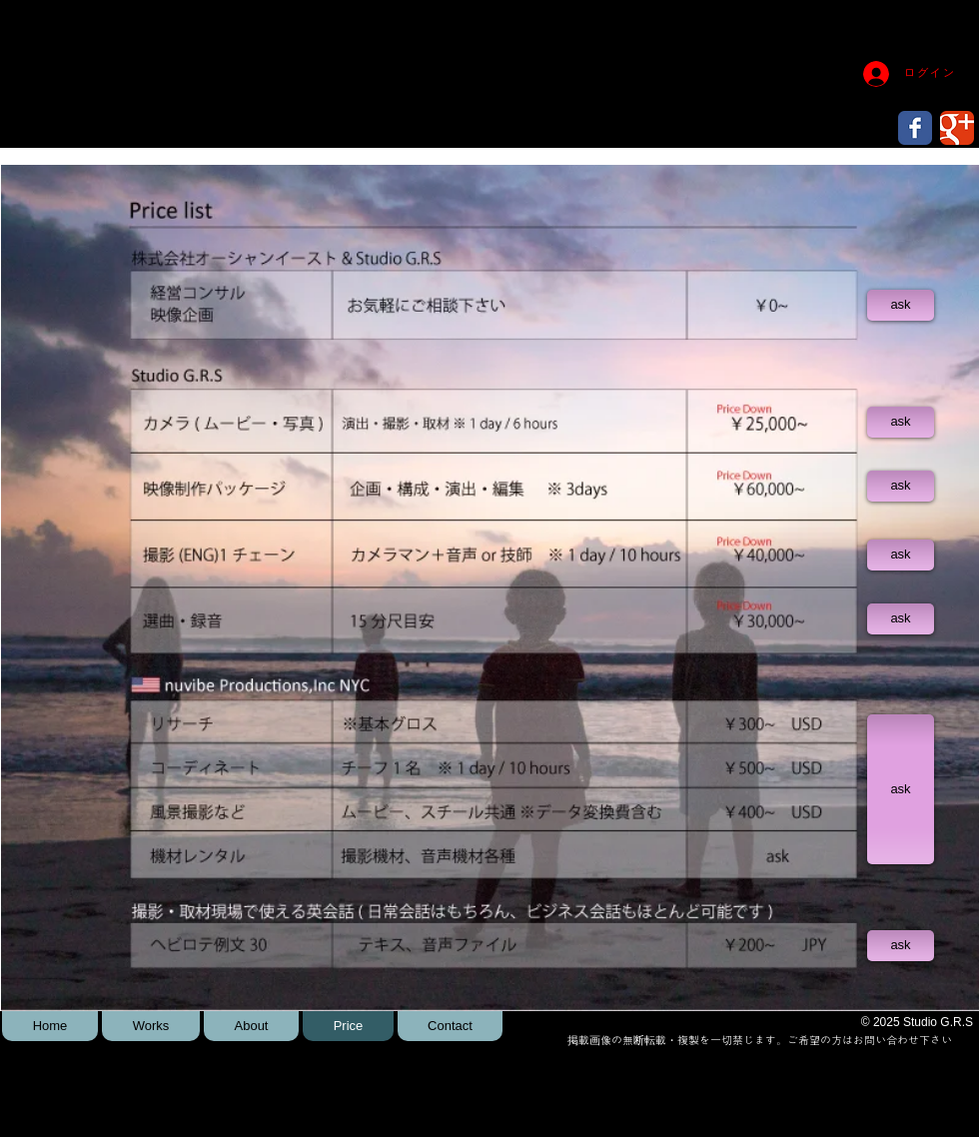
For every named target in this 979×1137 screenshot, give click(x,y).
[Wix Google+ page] (957, 128)
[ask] (900, 305)
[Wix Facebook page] (915, 128)
